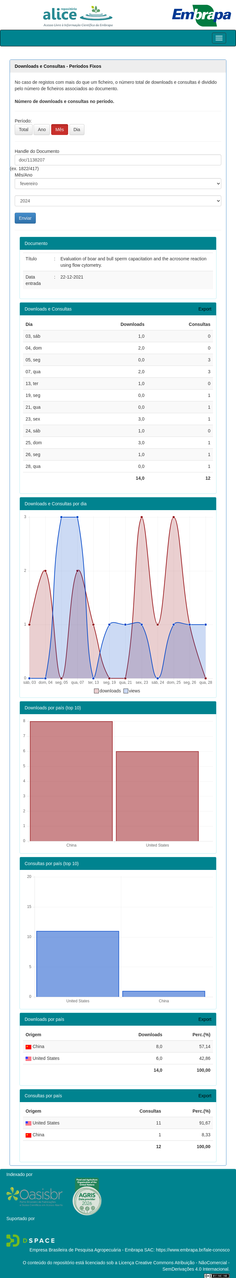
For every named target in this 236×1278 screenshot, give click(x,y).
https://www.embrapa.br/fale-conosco (193, 1249)
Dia (77, 129)
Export (205, 309)
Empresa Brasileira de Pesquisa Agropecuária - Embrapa (86, 1249)
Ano (42, 129)
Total (23, 129)
